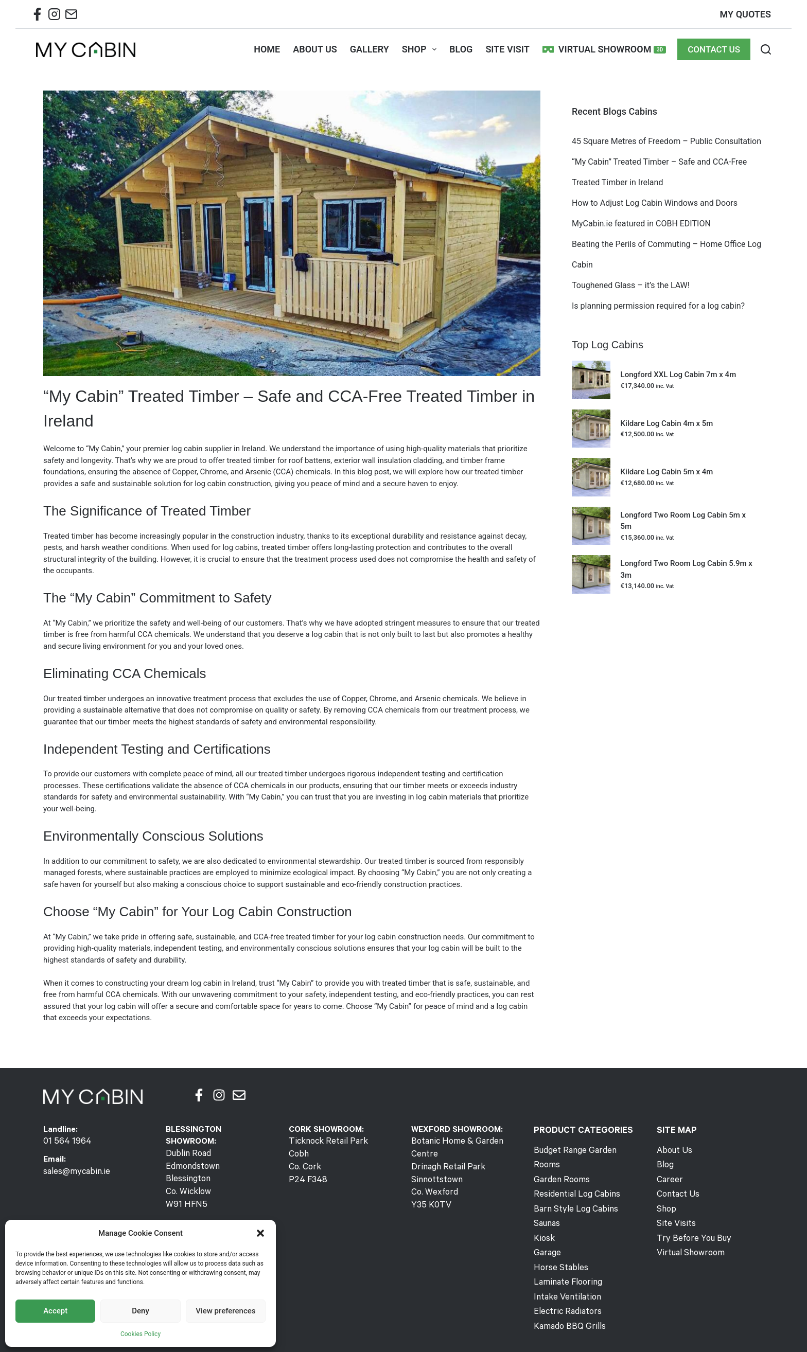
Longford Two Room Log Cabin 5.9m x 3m (686, 569)
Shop (666, 1207)
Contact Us (677, 1193)
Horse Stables (559, 1248)
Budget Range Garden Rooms (587, 1151)
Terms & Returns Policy (427, 1331)
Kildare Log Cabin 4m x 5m (667, 423)
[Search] (766, 49)
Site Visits (675, 1220)
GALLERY (369, 49)
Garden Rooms (560, 1165)
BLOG (460, 49)
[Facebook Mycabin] (37, 17)
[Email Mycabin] (71, 17)
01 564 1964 (64, 1142)
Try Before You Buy (691, 1234)
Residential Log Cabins (575, 1179)
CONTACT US (714, 49)
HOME (267, 49)
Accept (55, 1310)
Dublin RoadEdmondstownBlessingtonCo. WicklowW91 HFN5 (192, 1178)
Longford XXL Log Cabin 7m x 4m (678, 374)
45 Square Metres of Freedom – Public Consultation (667, 141)
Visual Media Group (548, 1331)
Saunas (546, 1207)
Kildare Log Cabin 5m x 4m (667, 471)
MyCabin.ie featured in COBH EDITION (641, 223)
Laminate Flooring (566, 1262)
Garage (546, 1234)
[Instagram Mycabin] (54, 17)
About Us (674, 1151)
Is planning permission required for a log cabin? (658, 306)
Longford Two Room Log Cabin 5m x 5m (683, 520)
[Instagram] (219, 1095)
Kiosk (544, 1220)
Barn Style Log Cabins (573, 1193)
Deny (140, 1310)
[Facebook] (198, 1095)
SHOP (421, 49)
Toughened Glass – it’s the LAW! (631, 285)
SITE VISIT (507, 49)
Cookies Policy (140, 1334)
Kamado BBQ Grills (567, 1304)
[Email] (239, 1095)
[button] (260, 1233)
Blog (665, 1165)
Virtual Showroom (604, 49)
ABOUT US (315, 49)
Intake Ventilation (565, 1276)
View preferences (225, 1310)
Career (669, 1179)
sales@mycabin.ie (75, 1171)
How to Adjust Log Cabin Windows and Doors (655, 203)
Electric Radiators (566, 1290)
